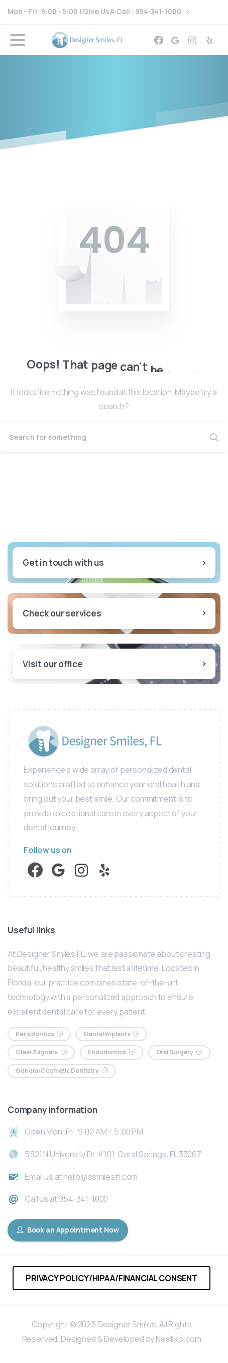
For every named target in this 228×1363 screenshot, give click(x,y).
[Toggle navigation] (18, 40)
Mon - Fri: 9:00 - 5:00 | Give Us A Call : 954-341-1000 (98, 12)
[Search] (100, 437)
